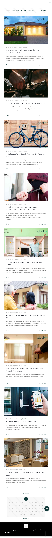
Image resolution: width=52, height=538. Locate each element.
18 (29, 503)
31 (36, 506)
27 (22, 506)
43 (39, 510)
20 (36, 503)
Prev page (26, 494)
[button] (46, 508)
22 (42, 503)
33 (42, 506)
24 (12, 506)
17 (26, 503)
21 (39, 503)
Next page (26, 520)
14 (16, 503)
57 (21, 516)
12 (9, 503)
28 (26, 506)
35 (12, 510)
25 (16, 506)
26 (19, 506)
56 (17, 516)
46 (12, 513)
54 (39, 513)
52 (32, 513)
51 (29, 513)
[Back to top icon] (26, 528)
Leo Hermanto (11, 47)
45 (9, 513)
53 (36, 513)
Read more (43, 65)
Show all (43, 10)
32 (39, 506)
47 (16, 513)
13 (12, 503)
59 (27, 516)
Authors (31, 10)
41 (32, 510)
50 (26, 513)
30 (32, 506)
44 (42, 510)
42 (36, 510)
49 (22, 513)
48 (19, 513)
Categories (15, 10)
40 (29, 510)
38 (22, 510)
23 (9, 506)
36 (16, 510)
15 (19, 503)
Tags (23, 10)
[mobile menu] (49, 2)
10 (39, 500)
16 (22, 503)
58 (24, 516)
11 (42, 500)
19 (32, 503)
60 (31, 516)
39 (26, 510)
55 (42, 513)
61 (34, 516)
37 (19, 510)
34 (9, 510)
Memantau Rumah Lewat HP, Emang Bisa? (22, 423)
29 (29, 506)
